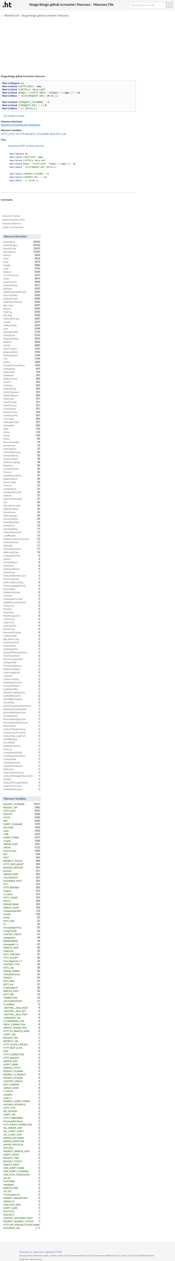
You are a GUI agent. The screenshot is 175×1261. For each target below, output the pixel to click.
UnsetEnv (22, 595)
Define (22, 438)
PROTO (22, 900)
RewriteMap (22, 588)
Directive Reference (11, 223)
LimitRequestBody (22, 475)
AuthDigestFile (22, 649)
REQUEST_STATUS (22, 1161)
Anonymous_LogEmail (22, 735)
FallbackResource (22, 452)
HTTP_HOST (8, 134)
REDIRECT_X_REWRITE (22, 1074)
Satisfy (22, 345)
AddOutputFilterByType (22, 291)
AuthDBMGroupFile (22, 699)
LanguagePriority (22, 555)
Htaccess (39, 1252)
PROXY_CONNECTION (22, 1024)
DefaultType (22, 572)
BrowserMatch (22, 351)
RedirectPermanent (22, 498)
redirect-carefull (22, 1087)
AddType (22, 288)
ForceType (22, 418)
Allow (22, 258)
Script (22, 278)
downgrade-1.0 (22, 944)
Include (22, 321)
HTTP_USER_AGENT (22, 864)
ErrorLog (22, 749)
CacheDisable (22, 635)
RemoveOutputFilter (22, 659)
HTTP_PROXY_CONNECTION (22, 1124)
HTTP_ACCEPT (22, 957)
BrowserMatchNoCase (22, 575)
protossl (22, 870)
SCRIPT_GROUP (22, 1154)
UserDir (22, 558)
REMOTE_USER (22, 947)
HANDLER (22, 950)
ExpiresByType (22, 298)
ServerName (22, 512)
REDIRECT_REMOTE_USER (22, 1151)
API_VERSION (22, 1111)
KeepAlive (22, 465)
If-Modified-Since (22, 974)
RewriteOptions (22, 395)
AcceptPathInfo (22, 468)
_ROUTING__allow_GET (22, 1011)
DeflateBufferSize (22, 745)
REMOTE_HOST (22, 991)
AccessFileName (22, 685)
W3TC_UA (22, 984)
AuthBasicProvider (22, 492)
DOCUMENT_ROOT (22, 880)
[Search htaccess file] (147, 5)
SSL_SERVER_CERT (22, 1127)
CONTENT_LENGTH (22, 1081)
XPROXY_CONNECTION (22, 1027)
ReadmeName (22, 478)
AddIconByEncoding (22, 582)
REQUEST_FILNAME (22, 1071)
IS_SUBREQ (22, 1004)
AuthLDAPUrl (22, 625)
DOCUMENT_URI (20, 1228)
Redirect (22, 271)
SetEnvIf (22, 341)
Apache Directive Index (13, 219)
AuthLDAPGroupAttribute (22, 782)
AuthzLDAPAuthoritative (22, 652)
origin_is (22, 1097)
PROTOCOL (22, 1211)
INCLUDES (22, 827)
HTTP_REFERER (22, 887)
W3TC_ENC (22, 920)
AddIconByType (22, 552)
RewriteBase (22, 251)
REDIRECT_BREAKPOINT (22, 1197)
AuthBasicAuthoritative (22, 602)
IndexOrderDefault (22, 532)
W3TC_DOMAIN (22, 1084)
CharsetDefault (22, 542)
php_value (22, 305)
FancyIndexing (22, 455)
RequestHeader (22, 338)
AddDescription (22, 508)
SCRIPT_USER (22, 1207)
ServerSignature (22, 392)
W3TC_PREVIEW (22, 954)
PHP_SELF (22, 1147)
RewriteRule (34, 125)
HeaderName (22, 488)
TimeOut (22, 485)
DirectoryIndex (22, 295)
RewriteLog (22, 629)
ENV (22, 820)
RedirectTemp (22, 378)
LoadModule (22, 535)
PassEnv (22, 609)
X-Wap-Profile (22, 930)
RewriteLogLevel (22, 615)
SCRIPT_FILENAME (22, 824)
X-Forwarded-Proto (22, 927)
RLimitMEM (22, 742)
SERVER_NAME (22, 904)
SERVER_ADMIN (22, 970)
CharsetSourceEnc (22, 548)
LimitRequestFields (22, 752)
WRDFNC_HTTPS (22, 1067)
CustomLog (22, 619)
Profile (22, 917)
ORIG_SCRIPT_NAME (22, 1167)
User (22, 328)
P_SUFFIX (22, 1091)
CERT (22, 1051)
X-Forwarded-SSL (22, 1194)
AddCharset (22, 335)
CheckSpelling (22, 528)
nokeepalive (22, 937)
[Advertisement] (87, 44)
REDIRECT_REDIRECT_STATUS (22, 1221)
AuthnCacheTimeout (22, 772)
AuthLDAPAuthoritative (22, 729)
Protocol (22, 472)
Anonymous (22, 445)
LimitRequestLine (22, 762)
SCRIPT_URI (22, 1114)
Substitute (22, 565)
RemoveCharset (22, 578)
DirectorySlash (22, 458)
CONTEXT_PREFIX (22, 934)
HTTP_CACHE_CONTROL (22, 1044)
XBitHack (22, 545)
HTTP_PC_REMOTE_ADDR (22, 1031)
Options (22, 255)
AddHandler (22, 372)
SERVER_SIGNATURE (22, 1141)
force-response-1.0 (22, 960)
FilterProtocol (22, 405)
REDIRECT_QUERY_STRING (22, 1101)
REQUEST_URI (58, 134)
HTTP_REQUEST (22, 1057)
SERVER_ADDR (22, 874)
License (20, 115)
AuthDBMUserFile (22, 695)
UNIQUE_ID (22, 1201)
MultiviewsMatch (22, 669)
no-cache (22, 894)
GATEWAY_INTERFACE (22, 1104)
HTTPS (20, 134)
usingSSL (22, 1094)
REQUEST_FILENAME (37, 134)
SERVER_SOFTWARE (22, 1137)
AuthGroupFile (22, 415)
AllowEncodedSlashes (22, 692)
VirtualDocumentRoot (22, 365)
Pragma (22, 890)
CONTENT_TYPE (22, 964)
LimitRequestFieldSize (22, 755)
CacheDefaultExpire (22, 765)
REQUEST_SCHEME (22, 1077)
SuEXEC (22, 779)
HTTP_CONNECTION (22, 1054)
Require (22, 308)
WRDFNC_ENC (22, 1061)
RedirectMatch (22, 355)
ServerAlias (22, 702)
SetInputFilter (22, 662)
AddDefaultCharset (22, 301)
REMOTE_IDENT (22, 1164)
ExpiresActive (22, 281)
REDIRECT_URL (22, 1041)
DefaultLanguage (22, 462)
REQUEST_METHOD (22, 867)
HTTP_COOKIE (22, 897)
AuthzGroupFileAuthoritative (22, 705)
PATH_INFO (22, 981)
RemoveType (22, 482)
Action (22, 432)
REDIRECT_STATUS (22, 860)
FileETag (22, 311)
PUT (22, 884)
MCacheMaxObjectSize (22, 719)
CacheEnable (22, 759)
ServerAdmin (22, 645)
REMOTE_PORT (22, 1187)
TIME (22, 834)
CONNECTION (22, 997)
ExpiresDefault (22, 285)
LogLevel (22, 675)
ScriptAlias (22, 612)
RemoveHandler (22, 442)
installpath (22, 1184)
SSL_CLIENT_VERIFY (22, 1131)
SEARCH (22, 977)
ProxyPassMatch (22, 655)
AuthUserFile (22, 388)
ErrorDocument (22, 275)
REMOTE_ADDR (22, 907)
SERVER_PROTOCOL (22, 1144)
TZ (22, 924)
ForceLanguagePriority (22, 585)
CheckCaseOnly (22, 642)
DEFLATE (22, 814)
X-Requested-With (22, 910)
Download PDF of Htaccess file (26, 145)
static (22, 830)
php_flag (22, 315)
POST (22, 857)
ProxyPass (22, 605)
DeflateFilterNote (22, 592)
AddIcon (22, 495)
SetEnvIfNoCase (22, 318)
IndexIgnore (22, 368)
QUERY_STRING (22, 837)
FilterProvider (22, 402)
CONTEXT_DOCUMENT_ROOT (22, 1217)
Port (22, 358)
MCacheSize (22, 725)
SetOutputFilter (22, 331)
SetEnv (22, 361)
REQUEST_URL (22, 1037)
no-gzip (22, 840)
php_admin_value (22, 505)
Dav (22, 502)
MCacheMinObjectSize (22, 712)
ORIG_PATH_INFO (22, 1204)
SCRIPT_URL (22, 1034)
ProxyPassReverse (22, 665)
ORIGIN (22, 847)
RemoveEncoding (22, 632)
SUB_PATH (22, 1214)
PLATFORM (22, 1181)
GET (22, 854)
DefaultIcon (22, 525)
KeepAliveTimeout (22, 785)
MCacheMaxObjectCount (22, 722)
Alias (22, 428)
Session (22, 382)
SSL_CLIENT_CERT (22, 1134)
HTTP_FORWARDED (22, 1117)
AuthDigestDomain (22, 682)
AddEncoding (22, 325)
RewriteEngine (21, 125)
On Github (9, 115)
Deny (22, 261)
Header (22, 265)
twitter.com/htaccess (12, 227)
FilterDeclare (22, 408)
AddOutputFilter (22, 422)
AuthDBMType (22, 739)
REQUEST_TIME (22, 1157)
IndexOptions (22, 448)
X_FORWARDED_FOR (22, 1021)
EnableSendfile (22, 689)
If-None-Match (22, 987)
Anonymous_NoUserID (22, 732)
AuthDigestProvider (22, 598)
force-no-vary (22, 850)
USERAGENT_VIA (22, 1017)
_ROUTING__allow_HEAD (22, 1007)
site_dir (22, 1177)
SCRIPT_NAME (22, 1064)
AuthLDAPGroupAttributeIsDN (22, 775)
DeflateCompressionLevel (22, 538)
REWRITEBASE (22, 940)
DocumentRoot (22, 518)
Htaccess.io (25, 1252)
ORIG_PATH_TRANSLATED (22, 1174)
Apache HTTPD (54, 1252)
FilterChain (22, 398)
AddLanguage (22, 515)
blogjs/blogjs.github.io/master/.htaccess (45, 15)
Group (22, 435)
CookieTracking (22, 679)
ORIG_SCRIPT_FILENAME (22, 1171)
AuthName (22, 375)
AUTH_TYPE (22, 1107)
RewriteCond (11, 15)
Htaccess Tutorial (11, 216)
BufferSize (22, 769)
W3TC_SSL (22, 967)
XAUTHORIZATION (22, 1001)
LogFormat (22, 622)
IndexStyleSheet (22, 522)
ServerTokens (22, 348)
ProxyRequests (22, 715)
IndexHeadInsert (22, 568)
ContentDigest (22, 562)
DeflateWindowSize (22, 789)
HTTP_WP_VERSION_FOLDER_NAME (22, 1225)
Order (22, 268)
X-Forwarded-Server (22, 1121)
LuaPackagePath (22, 672)
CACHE (22, 914)
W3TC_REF (22, 994)
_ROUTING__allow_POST (22, 1014)
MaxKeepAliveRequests (22, 709)
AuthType (22, 385)
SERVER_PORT (22, 844)
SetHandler (22, 425)
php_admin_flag (22, 639)
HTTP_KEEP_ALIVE (22, 1047)
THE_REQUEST (22, 877)
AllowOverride (22, 412)
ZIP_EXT (22, 1191)
